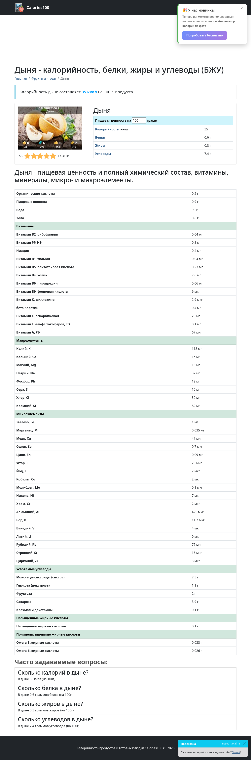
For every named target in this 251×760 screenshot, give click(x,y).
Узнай (236, 752)
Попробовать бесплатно (204, 35)
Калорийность (107, 129)
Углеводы (103, 154)
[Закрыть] (244, 744)
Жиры (100, 145)
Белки (100, 137)
